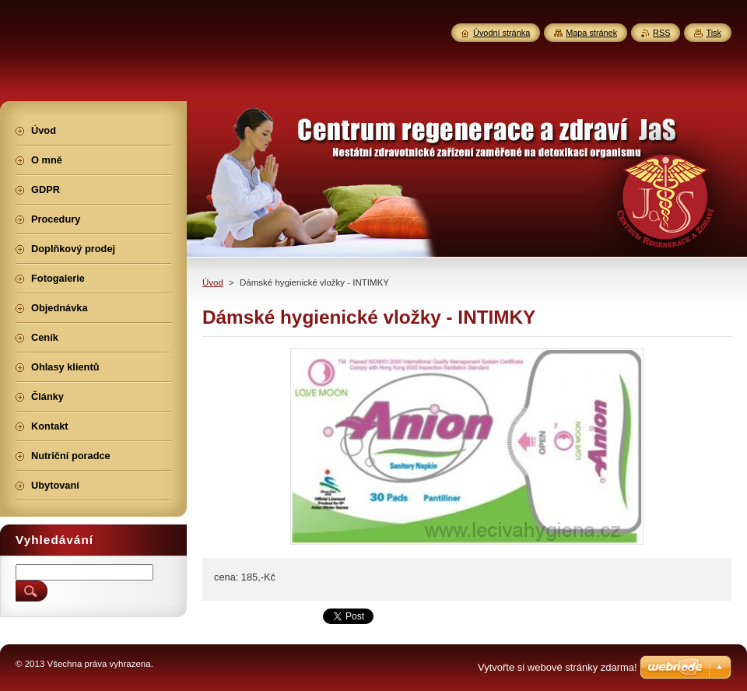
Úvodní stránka (501, 32)
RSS (661, 32)
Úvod (212, 282)
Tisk (713, 32)
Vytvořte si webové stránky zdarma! (557, 667)
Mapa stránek (591, 32)
